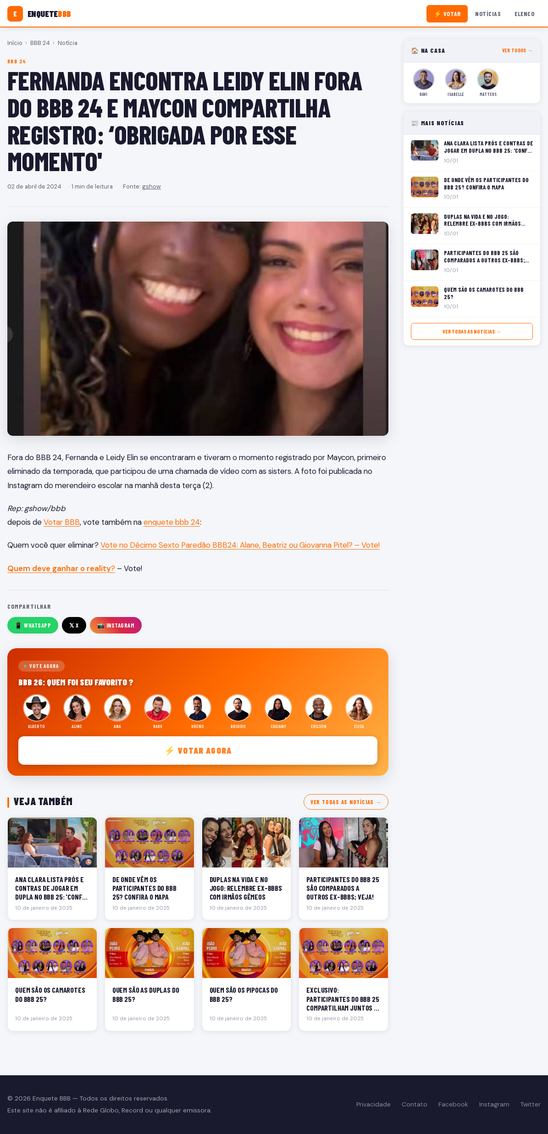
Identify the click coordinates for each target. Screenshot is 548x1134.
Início (14, 43)
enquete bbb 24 (172, 522)
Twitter (530, 1104)
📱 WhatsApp (33, 625)
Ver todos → (517, 50)
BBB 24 (40, 43)
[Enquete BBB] (39, 14)
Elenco (524, 13)
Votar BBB (62, 522)
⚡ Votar (447, 13)
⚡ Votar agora (198, 750)
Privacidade (373, 1104)
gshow (151, 186)
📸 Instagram (116, 625)
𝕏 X (74, 625)
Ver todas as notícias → (346, 802)
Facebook (453, 1104)
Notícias (488, 13)
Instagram (494, 1104)
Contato (414, 1104)
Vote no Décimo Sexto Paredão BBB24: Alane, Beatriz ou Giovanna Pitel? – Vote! (240, 545)
